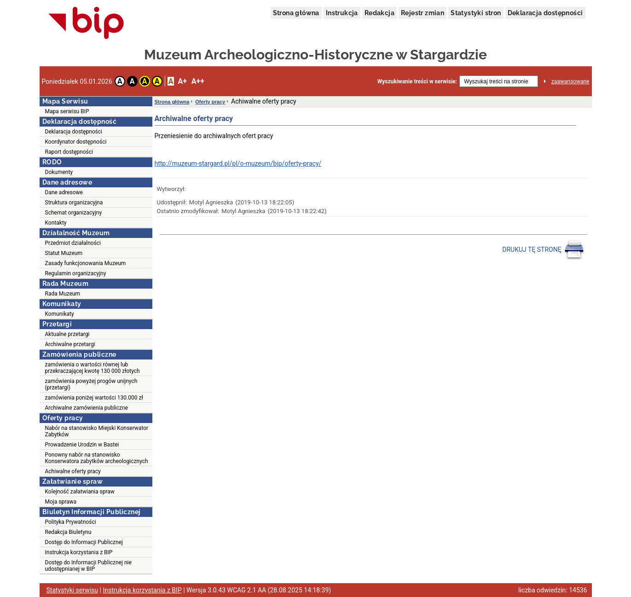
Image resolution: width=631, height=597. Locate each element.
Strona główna (296, 13)
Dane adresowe (64, 192)
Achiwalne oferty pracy (73, 471)
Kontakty (56, 223)
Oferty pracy (210, 101)
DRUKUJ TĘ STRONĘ (543, 250)
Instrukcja (342, 13)
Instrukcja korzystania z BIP (79, 552)
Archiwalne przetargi (70, 344)
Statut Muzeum (63, 253)
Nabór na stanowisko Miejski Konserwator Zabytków (97, 431)
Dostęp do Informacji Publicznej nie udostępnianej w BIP (88, 565)
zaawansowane (570, 81)
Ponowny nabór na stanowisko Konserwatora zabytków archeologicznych (96, 458)
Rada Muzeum (63, 293)
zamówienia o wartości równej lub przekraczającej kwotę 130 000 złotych (92, 367)
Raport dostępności (69, 152)
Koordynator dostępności (76, 142)
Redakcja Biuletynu (68, 532)
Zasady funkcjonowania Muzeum (85, 263)
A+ (182, 81)
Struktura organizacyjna (74, 202)
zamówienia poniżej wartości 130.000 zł (94, 397)
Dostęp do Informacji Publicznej (84, 542)
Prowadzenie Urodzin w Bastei (82, 444)
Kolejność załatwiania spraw (80, 491)
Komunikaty (59, 314)
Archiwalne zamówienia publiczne (86, 408)
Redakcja (379, 13)
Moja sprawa (61, 501)
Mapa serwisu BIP (67, 111)
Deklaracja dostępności (545, 13)
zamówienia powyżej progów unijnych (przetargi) (91, 384)
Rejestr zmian (422, 13)
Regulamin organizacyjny (75, 273)
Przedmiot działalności (73, 243)
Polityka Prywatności (70, 522)
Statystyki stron (476, 13)
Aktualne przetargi (67, 334)
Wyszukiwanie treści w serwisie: (417, 81)
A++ (197, 81)
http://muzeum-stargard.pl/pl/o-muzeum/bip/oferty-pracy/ (238, 163)
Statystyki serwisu (72, 590)
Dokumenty (59, 172)
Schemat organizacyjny (73, 212)
